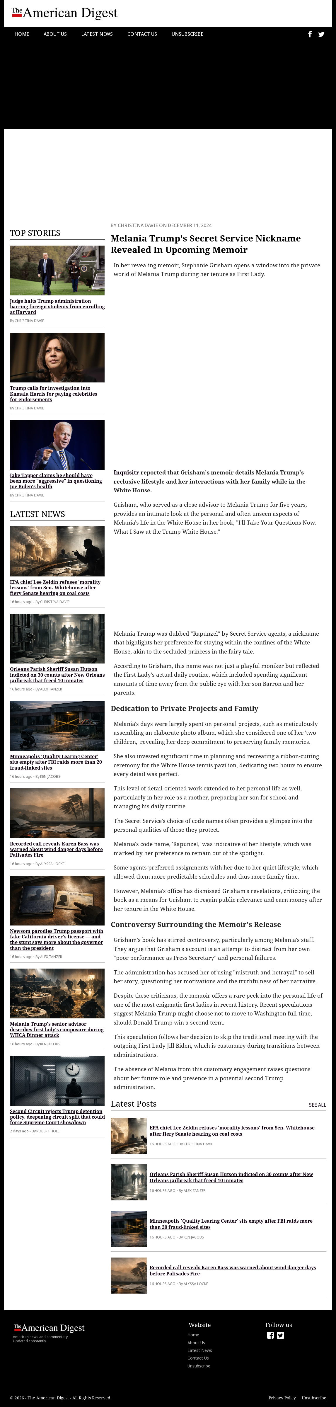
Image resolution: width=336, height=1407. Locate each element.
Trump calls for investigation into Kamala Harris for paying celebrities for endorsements (53, 393)
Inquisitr (126, 472)
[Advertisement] (168, 85)
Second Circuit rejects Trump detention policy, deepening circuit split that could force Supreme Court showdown (57, 1117)
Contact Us (142, 34)
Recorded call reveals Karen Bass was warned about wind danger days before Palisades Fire (56, 849)
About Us (55, 34)
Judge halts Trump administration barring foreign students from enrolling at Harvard (57, 306)
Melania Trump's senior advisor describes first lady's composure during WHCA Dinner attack (57, 1029)
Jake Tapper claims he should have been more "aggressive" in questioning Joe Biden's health (56, 481)
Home (21, 34)
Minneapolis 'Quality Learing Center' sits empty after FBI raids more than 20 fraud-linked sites (56, 762)
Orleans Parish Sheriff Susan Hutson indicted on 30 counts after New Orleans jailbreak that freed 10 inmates (57, 674)
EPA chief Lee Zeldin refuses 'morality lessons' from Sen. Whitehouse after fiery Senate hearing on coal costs (55, 587)
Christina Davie (138, 225)
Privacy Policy (282, 1398)
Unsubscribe (187, 34)
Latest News (97, 34)
